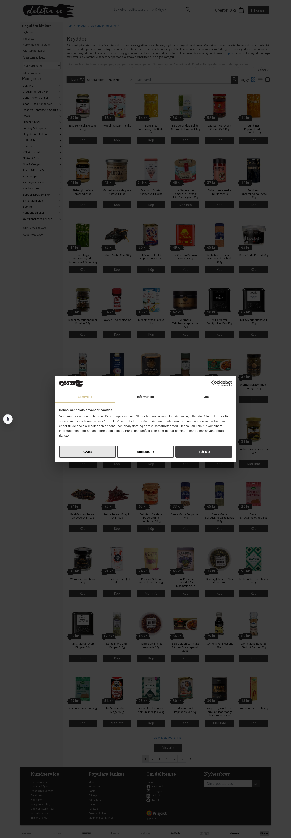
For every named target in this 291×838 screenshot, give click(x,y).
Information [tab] (145, 396)
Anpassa (145, 451)
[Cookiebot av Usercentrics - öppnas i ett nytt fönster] (214, 383)
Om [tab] (206, 396)
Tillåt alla (203, 451)
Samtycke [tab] (85, 396)
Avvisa (87, 451)
